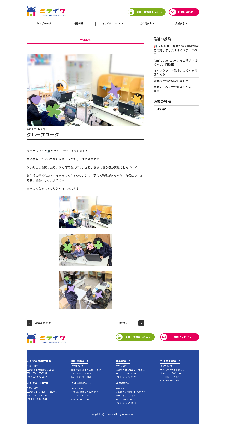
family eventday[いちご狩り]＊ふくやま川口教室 (176, 62)
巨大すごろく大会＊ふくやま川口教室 (175, 89)
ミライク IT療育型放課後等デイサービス (46, 11)
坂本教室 (121, 361)
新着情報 (78, 23)
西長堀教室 (123, 383)
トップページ (44, 23)
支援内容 (180, 23)
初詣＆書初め (43, 323)
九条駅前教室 (168, 361)
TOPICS (85, 40)
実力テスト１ (128, 323)
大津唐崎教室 (79, 383)
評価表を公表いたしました (171, 81)
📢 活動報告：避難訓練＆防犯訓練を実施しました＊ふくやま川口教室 (176, 50)
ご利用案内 (146, 23)
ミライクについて (111, 23)
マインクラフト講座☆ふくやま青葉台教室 (175, 72)
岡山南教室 (78, 361)
